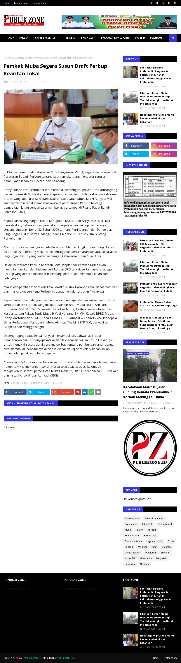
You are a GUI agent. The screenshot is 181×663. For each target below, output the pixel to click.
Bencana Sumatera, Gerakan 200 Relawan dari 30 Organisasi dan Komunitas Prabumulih (157, 246)
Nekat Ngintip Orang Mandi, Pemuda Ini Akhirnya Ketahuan (157, 118)
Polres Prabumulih (154, 518)
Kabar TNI (130, 558)
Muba (25, 382)
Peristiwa (142, 546)
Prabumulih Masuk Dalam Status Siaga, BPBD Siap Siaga (158, 303)
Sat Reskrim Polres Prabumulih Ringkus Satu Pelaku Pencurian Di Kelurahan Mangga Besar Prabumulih (155, 75)
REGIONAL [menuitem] (87, 38)
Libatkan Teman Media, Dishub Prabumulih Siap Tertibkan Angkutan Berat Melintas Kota (156, 98)
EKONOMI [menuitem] (156, 38)
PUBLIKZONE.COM (66, 658)
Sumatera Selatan (24, 57)
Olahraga (167, 546)
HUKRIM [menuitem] (71, 38)
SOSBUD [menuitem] (31, 46)
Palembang (36, 382)
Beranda (8, 57)
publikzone (12, 81)
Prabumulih (131, 524)
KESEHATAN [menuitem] (13, 46)
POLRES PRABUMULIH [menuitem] (47, 38)
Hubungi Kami (39, 3)
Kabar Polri (147, 524)
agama (151, 541)
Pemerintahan (132, 535)
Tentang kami (170, 658)
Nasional (144, 564)
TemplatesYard (30, 658)
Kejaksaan (130, 564)
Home (7, 3)
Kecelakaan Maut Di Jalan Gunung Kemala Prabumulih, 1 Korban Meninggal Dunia (148, 392)
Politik (171, 541)
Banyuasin (161, 558)
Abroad (15, 382)
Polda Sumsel (165, 524)
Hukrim (139, 529)
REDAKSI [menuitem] (24, 38)
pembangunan (132, 552)
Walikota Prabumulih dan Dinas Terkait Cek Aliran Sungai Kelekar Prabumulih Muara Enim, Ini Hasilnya (156, 323)
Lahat (154, 546)
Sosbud (129, 546)
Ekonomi (165, 552)
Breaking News (132, 518)
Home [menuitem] (10, 38)
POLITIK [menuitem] (140, 38)
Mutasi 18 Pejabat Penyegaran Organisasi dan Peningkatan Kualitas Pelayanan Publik (158, 287)
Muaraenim (146, 558)
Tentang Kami (21, 3)
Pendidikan (150, 552)
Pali (161, 541)
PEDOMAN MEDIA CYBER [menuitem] (115, 38)
